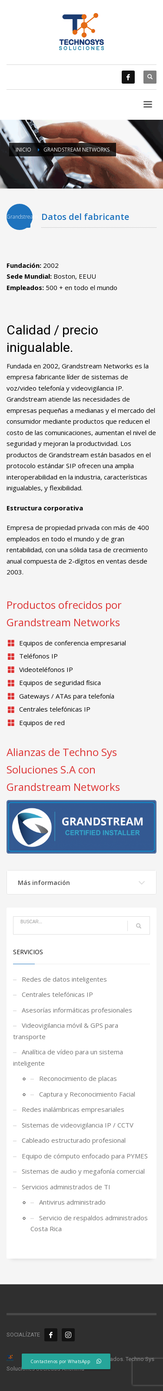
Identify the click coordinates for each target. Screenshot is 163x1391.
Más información (44, 882)
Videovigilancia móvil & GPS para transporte (65, 1031)
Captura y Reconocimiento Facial (87, 1094)
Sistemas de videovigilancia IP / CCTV (77, 1125)
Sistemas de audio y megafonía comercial (83, 1171)
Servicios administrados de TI (66, 1186)
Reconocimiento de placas (78, 1078)
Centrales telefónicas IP (57, 994)
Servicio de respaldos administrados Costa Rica (89, 1223)
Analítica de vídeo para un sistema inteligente (68, 1057)
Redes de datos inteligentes (64, 979)
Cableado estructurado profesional (74, 1140)
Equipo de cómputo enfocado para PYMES (85, 1155)
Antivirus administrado (72, 1202)
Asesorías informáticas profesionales (77, 1010)
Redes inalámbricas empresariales (73, 1109)
